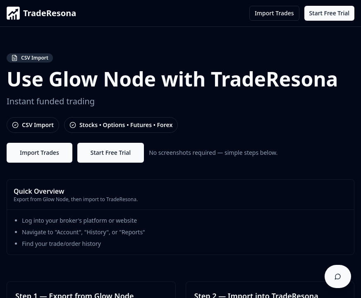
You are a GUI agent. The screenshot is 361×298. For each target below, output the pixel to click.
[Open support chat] (338, 276)
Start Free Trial (329, 13)
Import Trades (274, 13)
